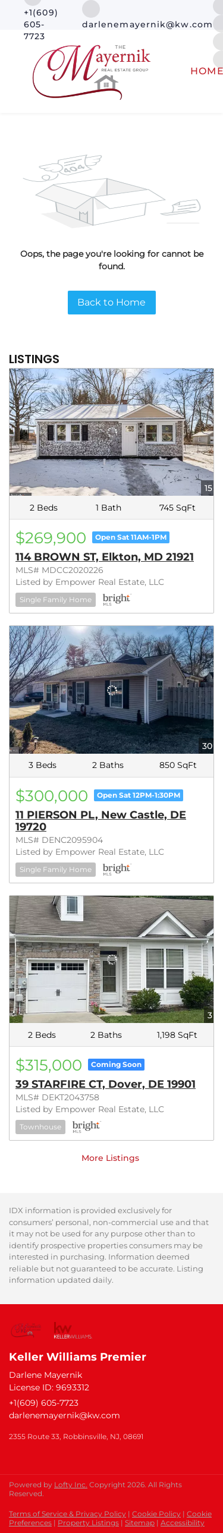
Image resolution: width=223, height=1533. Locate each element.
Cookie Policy (156, 1513)
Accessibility (183, 1522)
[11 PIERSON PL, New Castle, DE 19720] (111, 689)
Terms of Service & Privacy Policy (67, 1513)
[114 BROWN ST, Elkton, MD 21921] (111, 432)
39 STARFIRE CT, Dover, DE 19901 (105, 1084)
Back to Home (111, 302)
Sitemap (140, 1522)
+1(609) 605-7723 (43, 1402)
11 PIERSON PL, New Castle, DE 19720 (100, 820)
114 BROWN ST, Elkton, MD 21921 (104, 557)
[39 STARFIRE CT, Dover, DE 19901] (111, 959)
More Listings (110, 1158)
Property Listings (88, 1522)
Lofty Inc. (70, 1484)
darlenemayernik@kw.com (64, 1415)
